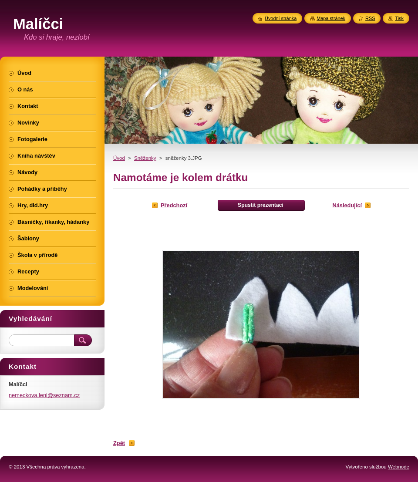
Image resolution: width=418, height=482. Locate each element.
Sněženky (145, 158)
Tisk (399, 18)
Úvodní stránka (281, 18)
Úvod (119, 158)
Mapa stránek (331, 18)
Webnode (398, 466)
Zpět (119, 443)
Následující (347, 205)
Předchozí (174, 205)
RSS (370, 18)
